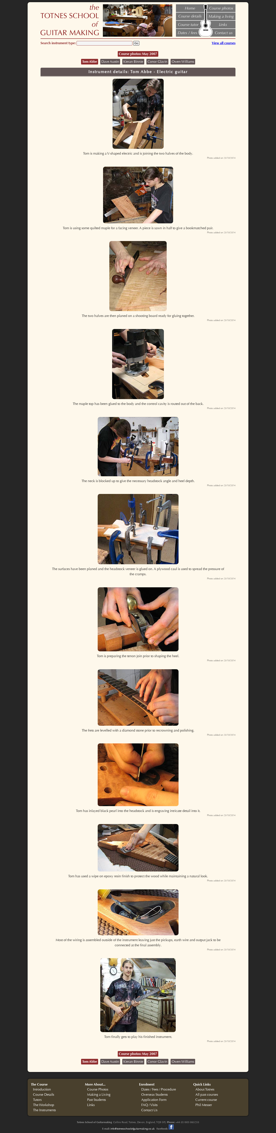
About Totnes (204, 1089)
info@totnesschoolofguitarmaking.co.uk (132, 1128)
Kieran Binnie (133, 62)
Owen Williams (183, 62)
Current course (206, 1100)
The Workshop (43, 1105)
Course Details (43, 1094)
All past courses (206, 1094)
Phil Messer (203, 1105)
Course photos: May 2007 (138, 54)
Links (91, 1105)
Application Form (153, 1100)
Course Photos (97, 1089)
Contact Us (149, 1110)
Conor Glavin (157, 62)
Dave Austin (110, 62)
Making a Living (98, 1094)
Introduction (42, 1089)
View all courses (223, 43)
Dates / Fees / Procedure (158, 1089)
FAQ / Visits (149, 1105)
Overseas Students (154, 1094)
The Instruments (44, 1110)
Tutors (37, 1100)
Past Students (96, 1100)
